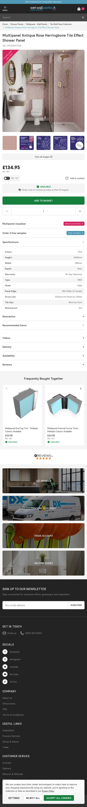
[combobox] (40, 17)
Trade (5, 747)
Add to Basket (43, 200)
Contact (6, 762)
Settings (14, 798)
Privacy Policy (48, 791)
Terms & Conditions (13, 714)
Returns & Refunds (12, 774)
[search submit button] (83, 17)
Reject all (33, 798)
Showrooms (8, 703)
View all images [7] (43, 156)
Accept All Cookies (58, 798)
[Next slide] (80, 388)
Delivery (6, 768)
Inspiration (8, 730)
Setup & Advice (10, 741)
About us (7, 697)
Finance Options (11, 735)
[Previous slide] (6, 388)
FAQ (4, 709)
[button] (43, 242)
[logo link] (43, 8)
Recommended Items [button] (14, 325)
